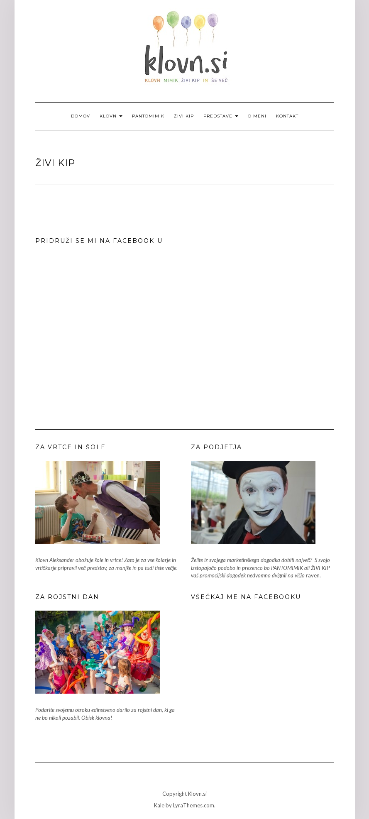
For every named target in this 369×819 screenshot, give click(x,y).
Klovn (111, 116)
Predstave (220, 116)
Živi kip (184, 116)
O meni (257, 116)
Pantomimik (148, 116)
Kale (159, 805)
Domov (80, 116)
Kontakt (287, 116)
